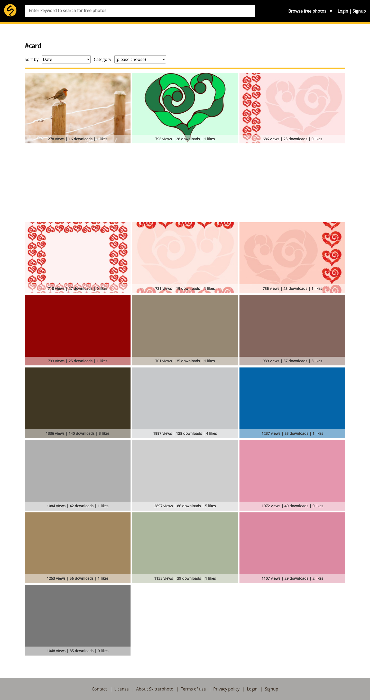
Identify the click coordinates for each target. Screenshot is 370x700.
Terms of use (193, 689)
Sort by (32, 59)
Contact (99, 689)
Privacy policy (226, 689)
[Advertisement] (185, 184)
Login (343, 11)
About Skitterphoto (154, 689)
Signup (359, 11)
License (121, 689)
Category (102, 59)
